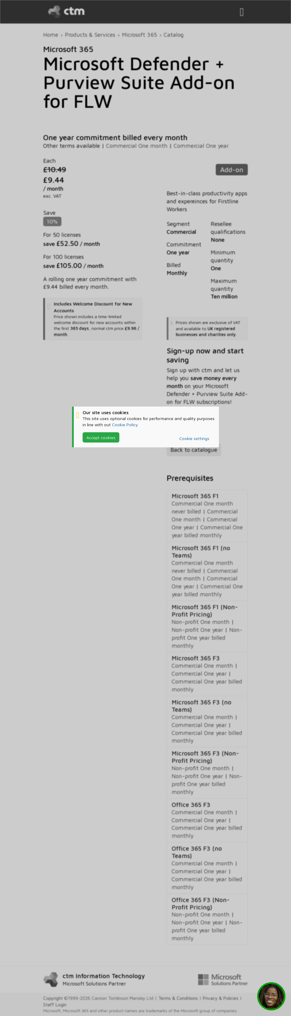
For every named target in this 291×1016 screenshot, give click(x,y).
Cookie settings (194, 438)
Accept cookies (101, 437)
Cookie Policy (125, 424)
